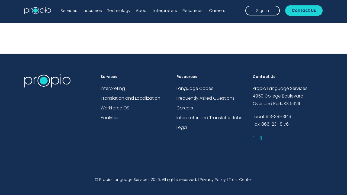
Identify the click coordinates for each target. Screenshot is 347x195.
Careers (184, 108)
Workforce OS (115, 108)
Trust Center (240, 179)
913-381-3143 (278, 116)
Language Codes (194, 88)
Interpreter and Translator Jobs (209, 118)
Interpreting (113, 88)
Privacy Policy (213, 179)
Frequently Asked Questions (205, 98)
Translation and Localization (130, 98)
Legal (182, 127)
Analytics (110, 118)
